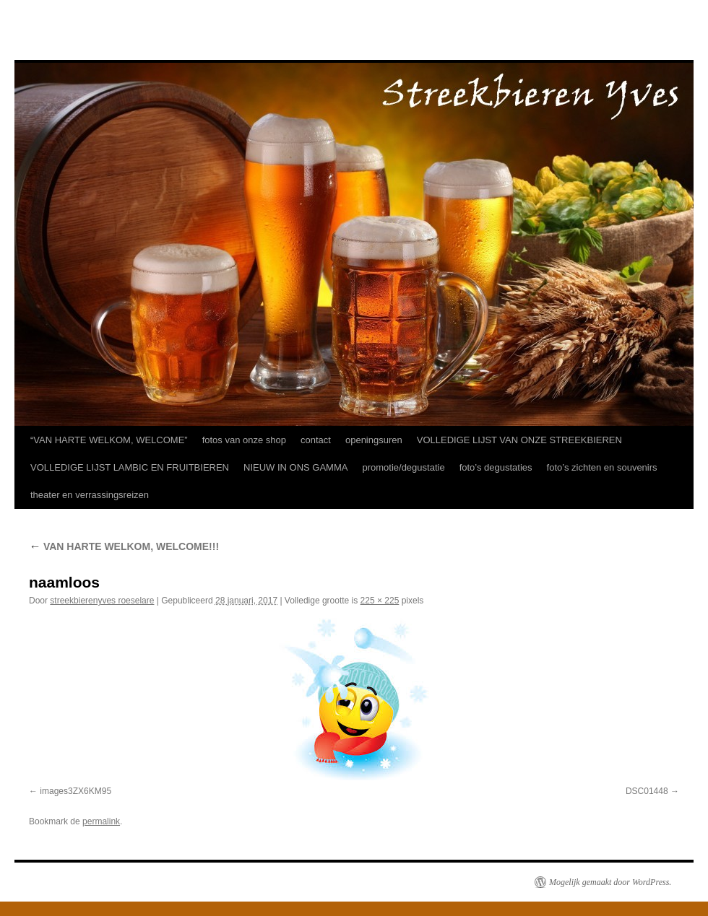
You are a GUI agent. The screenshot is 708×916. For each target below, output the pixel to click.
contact (316, 440)
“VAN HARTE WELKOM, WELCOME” (109, 440)
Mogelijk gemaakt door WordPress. (610, 882)
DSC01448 (647, 791)
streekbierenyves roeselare (102, 601)
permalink (101, 821)
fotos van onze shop (244, 440)
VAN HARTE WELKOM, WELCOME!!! (124, 546)
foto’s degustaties (495, 467)
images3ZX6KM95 (75, 791)
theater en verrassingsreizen (89, 494)
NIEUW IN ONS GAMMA (295, 467)
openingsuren (373, 440)
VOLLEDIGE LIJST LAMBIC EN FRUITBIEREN (129, 467)
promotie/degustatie (403, 467)
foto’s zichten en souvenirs (602, 467)
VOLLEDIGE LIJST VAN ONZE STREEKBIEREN (519, 440)
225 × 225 (380, 601)
